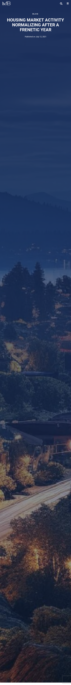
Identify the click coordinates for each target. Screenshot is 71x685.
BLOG (35, 14)
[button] (68, 3)
